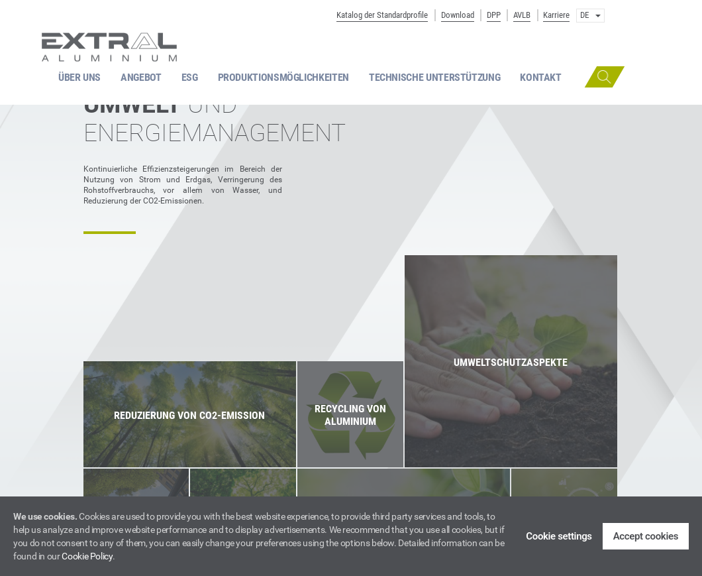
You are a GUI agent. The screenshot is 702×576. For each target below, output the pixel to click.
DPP (494, 15)
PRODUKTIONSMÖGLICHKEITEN (283, 77)
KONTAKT (540, 77)
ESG (189, 77)
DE (590, 15)
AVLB (521, 15)
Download (457, 15)
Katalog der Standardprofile (382, 15)
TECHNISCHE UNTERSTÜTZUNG (434, 77)
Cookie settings (558, 536)
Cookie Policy (87, 556)
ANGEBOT (141, 77)
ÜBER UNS (79, 77)
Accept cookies (645, 536)
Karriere (556, 15)
